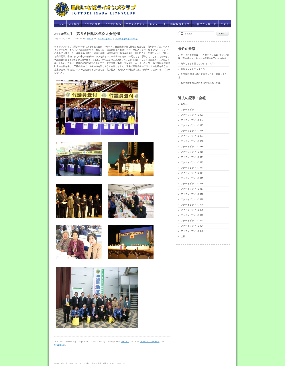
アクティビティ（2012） (193, 162)
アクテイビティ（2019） (193, 199)
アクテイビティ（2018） (193, 194)
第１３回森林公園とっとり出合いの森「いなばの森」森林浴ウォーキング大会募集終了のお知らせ (203, 57)
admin (90, 38)
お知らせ (185, 104)
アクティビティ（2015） (193, 178)
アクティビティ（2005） (193, 125)
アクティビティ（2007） (193, 136)
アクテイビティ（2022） (193, 215)
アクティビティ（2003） (193, 114)
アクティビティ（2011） (193, 157)
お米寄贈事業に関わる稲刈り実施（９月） (201, 82)
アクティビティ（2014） (193, 173)
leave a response (149, 340)
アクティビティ (105, 38)
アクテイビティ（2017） (193, 188)
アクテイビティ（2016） (193, 183)
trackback (59, 344)
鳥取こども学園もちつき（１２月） (198, 63)
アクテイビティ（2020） (193, 204)
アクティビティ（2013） (193, 167)
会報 (183, 236)
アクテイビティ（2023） (193, 220)
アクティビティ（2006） (193, 130)
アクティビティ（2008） (193, 141)
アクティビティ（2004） (193, 120)
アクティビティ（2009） (126, 38)
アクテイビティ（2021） (193, 210)
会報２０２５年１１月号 (193, 69)
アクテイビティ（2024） (193, 225)
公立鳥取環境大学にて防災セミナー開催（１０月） (202, 76)
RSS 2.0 (125, 340)
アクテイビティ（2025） (193, 231)
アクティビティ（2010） (193, 151)
